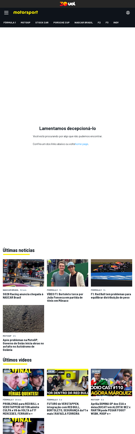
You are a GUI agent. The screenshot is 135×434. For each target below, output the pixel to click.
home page (81, 143)
